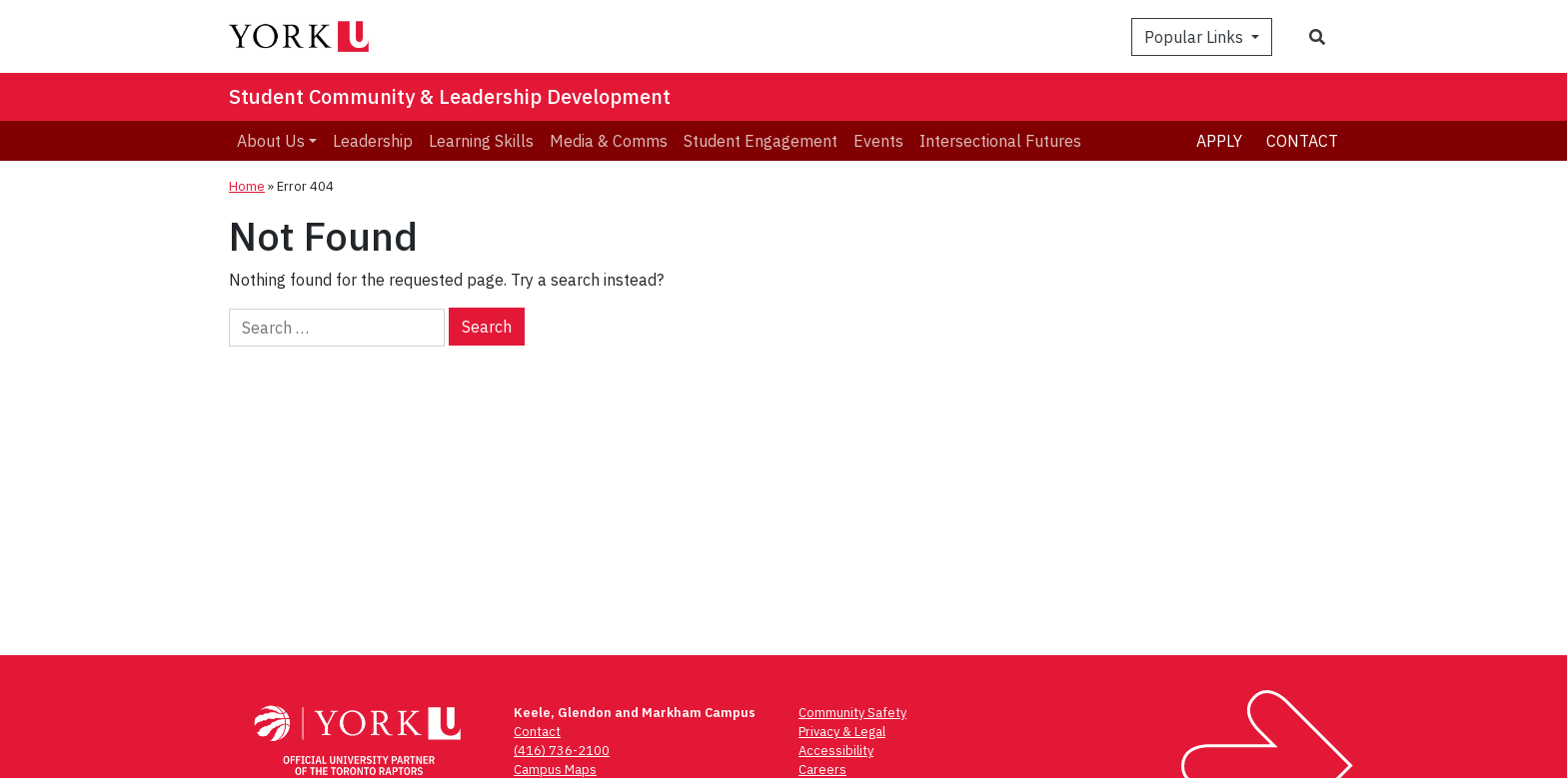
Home (247, 186)
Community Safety (852, 712)
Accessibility (835, 750)
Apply (1219, 141)
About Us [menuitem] (271, 141)
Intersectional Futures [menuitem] (1000, 141)
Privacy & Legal (841, 731)
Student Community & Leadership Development (450, 96)
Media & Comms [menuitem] (609, 141)
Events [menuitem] (878, 141)
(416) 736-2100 (562, 750)
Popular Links (1195, 37)
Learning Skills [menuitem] (481, 141)
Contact (1302, 141)
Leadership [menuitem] (373, 141)
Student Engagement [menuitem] (760, 141)
